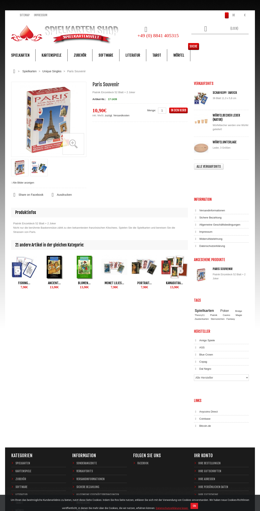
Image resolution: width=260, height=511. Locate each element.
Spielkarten (20, 55)
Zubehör (80, 55)
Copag (200, 319)
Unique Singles (51, 71)
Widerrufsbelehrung (208, 214)
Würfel (178, 55)
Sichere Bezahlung (207, 193)
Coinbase (202, 363)
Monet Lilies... (114, 283)
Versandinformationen (209, 186)
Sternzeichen (217, 280)
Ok (194, 506)
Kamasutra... (174, 283)
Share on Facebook (27, 195)
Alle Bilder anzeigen (23, 182)
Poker (224, 272)
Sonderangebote (86, 403)
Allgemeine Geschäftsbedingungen (217, 200)
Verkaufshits (84, 411)
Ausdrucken (60, 195)
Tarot (156, 55)
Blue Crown (203, 312)
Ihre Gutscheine (208, 435)
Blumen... (84, 283)
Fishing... (24, 283)
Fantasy (230, 280)
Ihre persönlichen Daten (213, 427)
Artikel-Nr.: (99, 99)
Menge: (151, 110)
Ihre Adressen (206, 419)
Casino (226, 276)
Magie (239, 276)
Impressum (40, 15)
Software (106, 55)
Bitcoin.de (202, 370)
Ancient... (54, 283)
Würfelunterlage (225, 142)
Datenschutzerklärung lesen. (172, 508)
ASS (199, 305)
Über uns (81, 451)
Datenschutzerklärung (209, 222)
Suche (243, 40)
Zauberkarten (202, 280)
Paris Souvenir (223, 241)
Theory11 (200, 276)
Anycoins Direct (206, 356)
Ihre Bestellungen (209, 403)
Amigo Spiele (204, 298)
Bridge (238, 272)
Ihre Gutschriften (209, 411)
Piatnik (213, 276)
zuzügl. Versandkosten (117, 115)
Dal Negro (202, 326)
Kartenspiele (52, 55)
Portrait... (144, 283)
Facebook (142, 403)
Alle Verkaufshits (209, 166)
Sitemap (25, 15)
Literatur (133, 55)
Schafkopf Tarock (225, 93)
